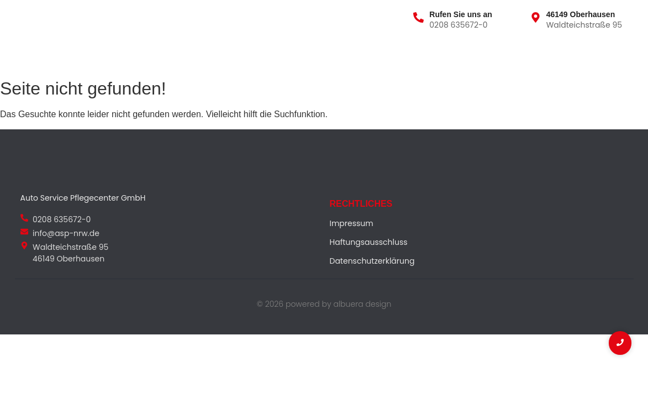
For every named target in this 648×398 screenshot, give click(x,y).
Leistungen (141, 54)
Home (31, 54)
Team (192, 54)
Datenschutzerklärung (372, 260)
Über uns (80, 54)
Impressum (351, 223)
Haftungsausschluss (369, 242)
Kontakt (239, 54)
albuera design (362, 304)
